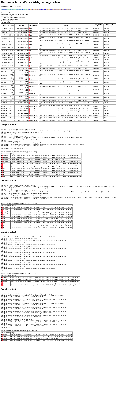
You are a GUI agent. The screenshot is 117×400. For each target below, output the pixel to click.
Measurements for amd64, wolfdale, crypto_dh (14, 9)
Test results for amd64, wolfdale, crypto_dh (40, 9)
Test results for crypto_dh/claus (62, 9)
